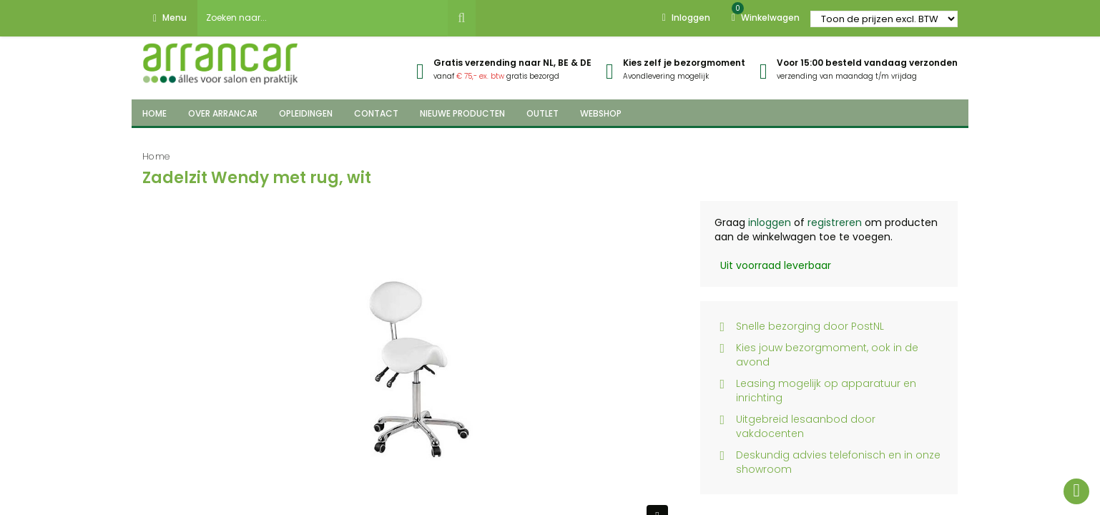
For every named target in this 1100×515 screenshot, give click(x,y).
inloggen (769, 222)
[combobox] (322, 18)
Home (156, 156)
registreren (834, 222)
